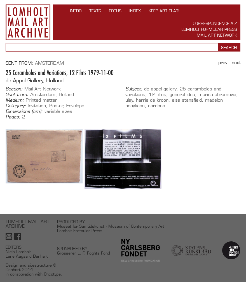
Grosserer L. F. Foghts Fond (83, 253)
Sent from (19, 63)
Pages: (13, 117)
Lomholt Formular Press (209, 29)
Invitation (37, 105)
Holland (66, 94)
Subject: (133, 89)
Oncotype (52, 274)
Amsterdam (49, 63)
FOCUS (115, 10)
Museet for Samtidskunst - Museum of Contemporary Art (110, 226)
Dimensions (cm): (24, 111)
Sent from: (17, 94)
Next (236, 62)
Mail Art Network (217, 35)
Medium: (15, 100)
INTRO (75, 10)
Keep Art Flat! (164, 10)
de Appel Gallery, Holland (35, 80)
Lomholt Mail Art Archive (28, 22)
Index (135, 10)
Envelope (75, 105)
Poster (56, 105)
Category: (16, 106)
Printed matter (41, 100)
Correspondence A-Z (215, 23)
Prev (222, 62)
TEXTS (95, 10)
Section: (14, 89)
